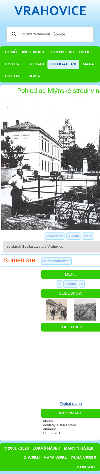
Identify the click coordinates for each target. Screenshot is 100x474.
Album (73, 236)
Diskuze (13, 76)
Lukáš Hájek (46, 448)
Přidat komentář (56, 261)
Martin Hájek (79, 448)
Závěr (34, 76)
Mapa (88, 64)
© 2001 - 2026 (16, 448)
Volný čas (62, 52)
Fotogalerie (63, 64)
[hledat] (49, 34)
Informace (34, 52)
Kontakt (86, 467)
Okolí (85, 52)
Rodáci (36, 64)
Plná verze (83, 458)
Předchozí (54, 236)
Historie (14, 64)
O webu (32, 458)
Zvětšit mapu (70, 403)
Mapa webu (55, 458)
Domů (11, 52)
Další (88, 236)
